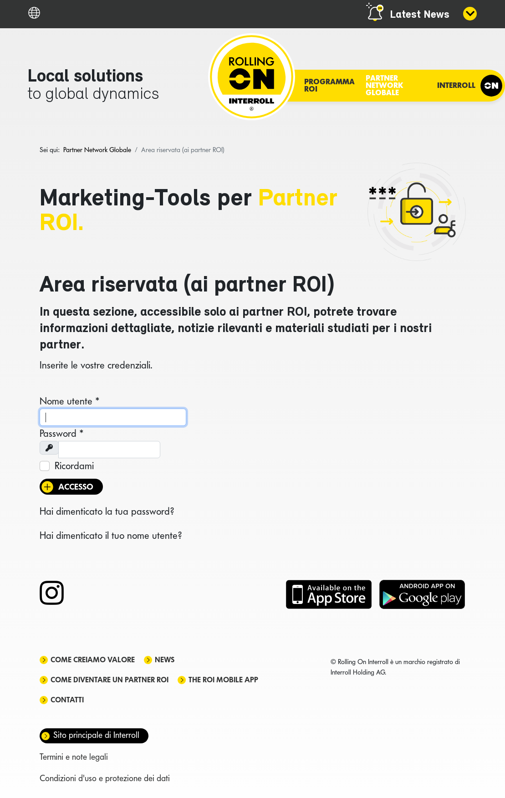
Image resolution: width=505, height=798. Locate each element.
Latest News (419, 15)
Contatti (67, 700)
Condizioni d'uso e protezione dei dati (105, 778)
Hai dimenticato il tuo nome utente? (111, 535)
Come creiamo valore (93, 660)
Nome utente (70, 400)
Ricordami (74, 465)
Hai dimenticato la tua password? (107, 511)
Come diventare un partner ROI (109, 680)
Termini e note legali (74, 756)
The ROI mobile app (223, 680)
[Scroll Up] (487, 775)
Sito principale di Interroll (96, 735)
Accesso (75, 486)
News (164, 660)
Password (62, 433)
